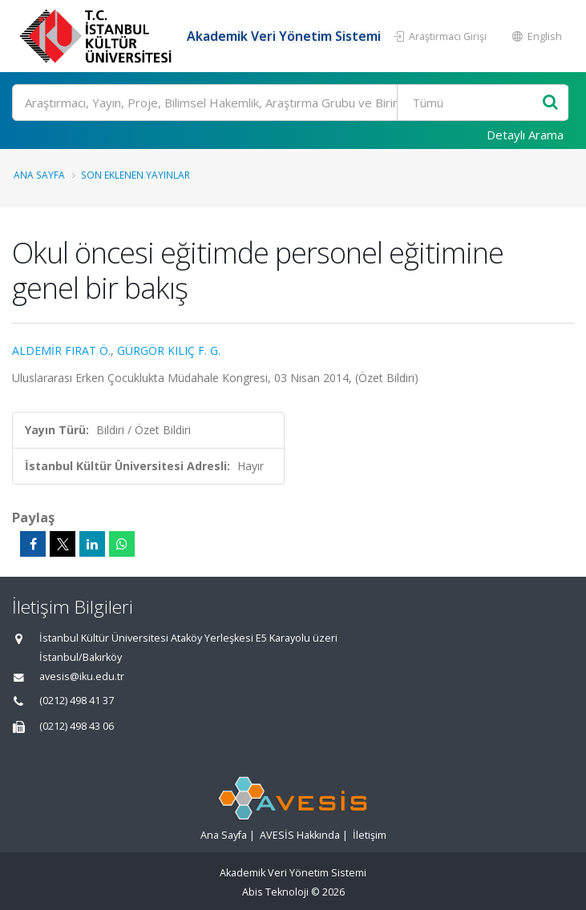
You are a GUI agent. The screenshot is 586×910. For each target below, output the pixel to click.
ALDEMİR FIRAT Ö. (61, 350)
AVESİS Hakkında (300, 835)
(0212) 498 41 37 (76, 700)
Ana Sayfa (39, 174)
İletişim (369, 835)
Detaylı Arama (525, 135)
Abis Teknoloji (275, 892)
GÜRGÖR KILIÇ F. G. (168, 350)
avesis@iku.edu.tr (81, 676)
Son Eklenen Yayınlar (135, 174)
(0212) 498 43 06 (76, 726)
